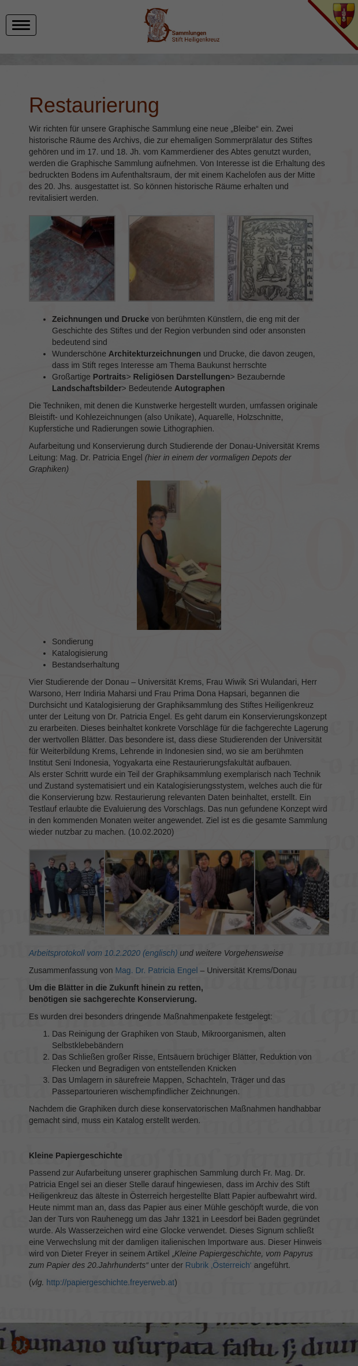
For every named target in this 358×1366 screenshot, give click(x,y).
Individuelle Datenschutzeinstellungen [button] (323, 1297)
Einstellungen (116, 1347)
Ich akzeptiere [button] (320, 1252)
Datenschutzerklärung (107, 1336)
